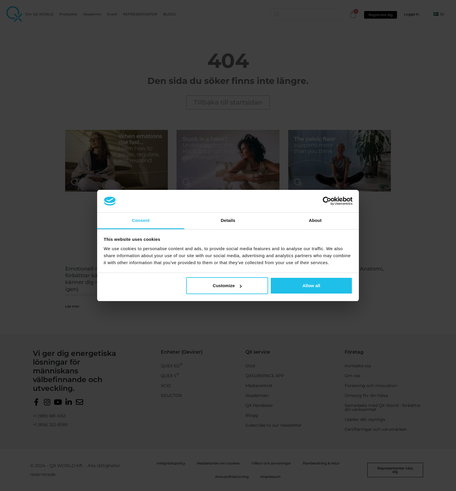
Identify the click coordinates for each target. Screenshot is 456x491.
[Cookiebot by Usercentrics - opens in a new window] (327, 201)
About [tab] (315, 220)
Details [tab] (228, 220)
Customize (227, 285)
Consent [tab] (141, 220)
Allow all (311, 285)
